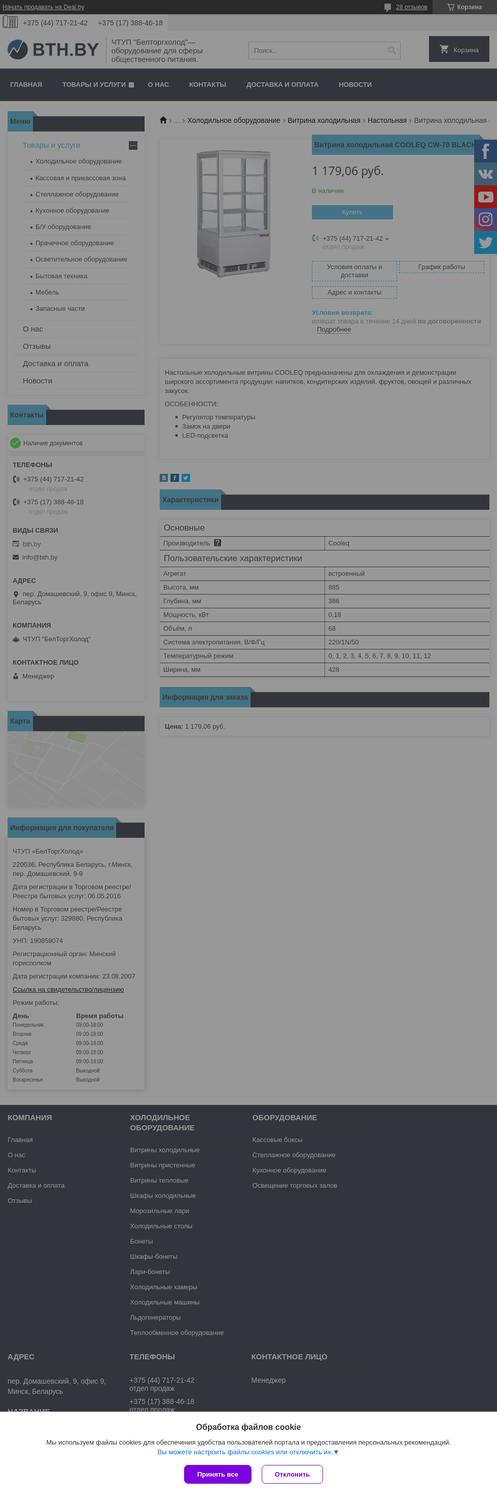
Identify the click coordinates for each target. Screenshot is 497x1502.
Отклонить (292, 1474)
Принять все (217, 1474)
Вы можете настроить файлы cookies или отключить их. (245, 1452)
